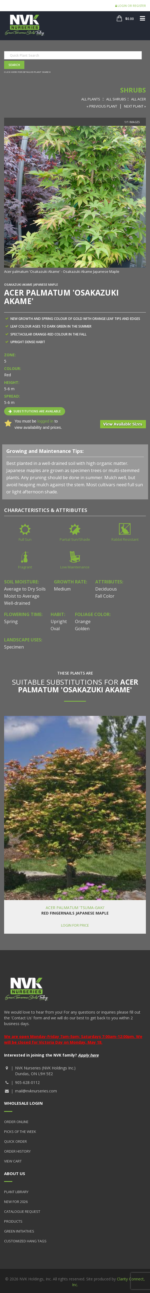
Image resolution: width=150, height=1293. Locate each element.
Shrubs (133, 89)
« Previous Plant (101, 106)
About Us (14, 1173)
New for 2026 (16, 1201)
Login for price (75, 925)
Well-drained (17, 603)
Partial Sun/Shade (75, 539)
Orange (83, 621)
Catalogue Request (22, 1211)
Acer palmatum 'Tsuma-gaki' (75, 907)
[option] (75, 200)
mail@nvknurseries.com (36, 1091)
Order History (17, 1151)
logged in (45, 421)
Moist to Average (21, 596)
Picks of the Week (20, 1131)
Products (13, 1221)
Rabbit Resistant (125, 539)
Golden (82, 629)
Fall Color (104, 596)
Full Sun (25, 539)
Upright (59, 621)
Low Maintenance (75, 567)
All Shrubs (116, 99)
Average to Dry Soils (25, 589)
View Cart (13, 1161)
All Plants (90, 99)
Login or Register (130, 6)
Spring (11, 621)
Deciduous (106, 589)
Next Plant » (135, 106)
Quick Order (15, 1141)
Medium (62, 589)
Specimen (14, 647)
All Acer (138, 99)
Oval (55, 629)
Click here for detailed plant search (27, 71)
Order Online (16, 1121)
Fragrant (25, 567)
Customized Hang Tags (25, 1241)
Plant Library (16, 1191)
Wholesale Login (23, 1103)
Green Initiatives (19, 1231)
